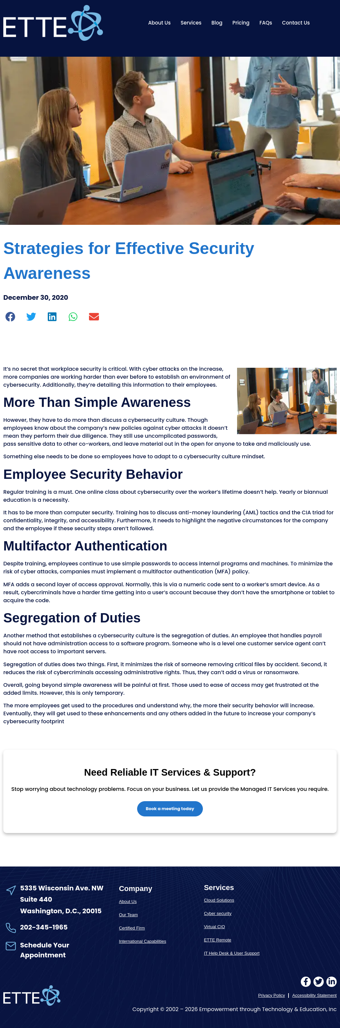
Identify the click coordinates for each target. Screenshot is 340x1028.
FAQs (266, 22)
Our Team (128, 914)
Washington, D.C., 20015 (61, 911)
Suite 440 (36, 899)
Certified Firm (132, 928)
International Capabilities (142, 941)
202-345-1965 (44, 927)
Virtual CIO (214, 926)
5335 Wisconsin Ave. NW (62, 888)
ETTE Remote (217, 939)
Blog (217, 22)
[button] (10, 316)
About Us (159, 22)
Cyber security (217, 913)
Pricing (241, 22)
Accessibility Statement (314, 995)
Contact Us (296, 22)
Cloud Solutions (219, 900)
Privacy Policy (271, 995)
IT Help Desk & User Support (231, 953)
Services (191, 22)
